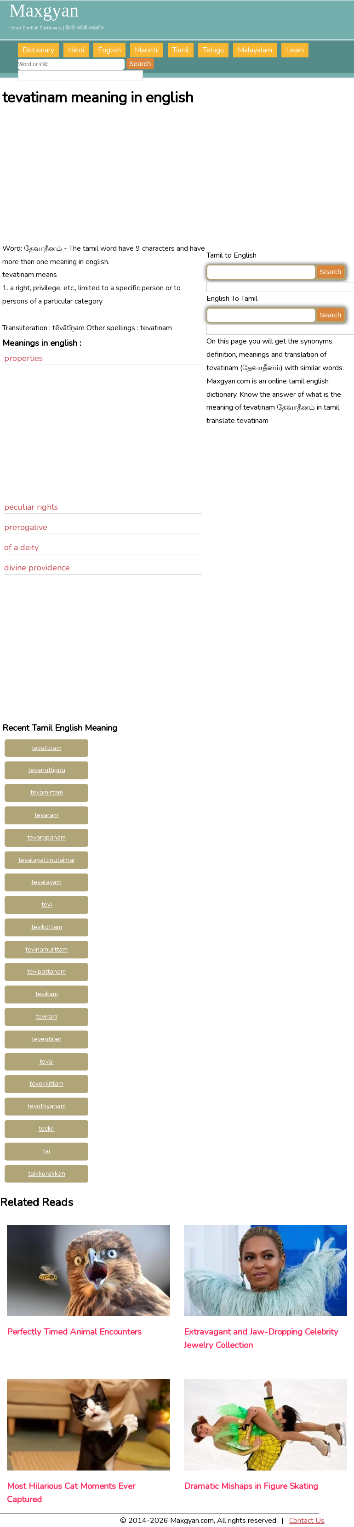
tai (46, 1151)
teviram (46, 1016)
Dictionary (38, 50)
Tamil (180, 50)
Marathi (147, 50)
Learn (295, 50)
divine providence (37, 567)
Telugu (213, 50)
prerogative (25, 527)
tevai (47, 1061)
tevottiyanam (47, 1106)
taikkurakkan (46, 1173)
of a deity (21, 547)
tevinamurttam (46, 949)
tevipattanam (46, 971)
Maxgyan (44, 10)
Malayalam (255, 50)
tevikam (46, 994)
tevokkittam (46, 1083)
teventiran (47, 1039)
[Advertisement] (177, 180)
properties (23, 358)
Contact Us (307, 1521)
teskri (47, 1128)
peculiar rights (31, 507)
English (109, 50)
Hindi (76, 50)
